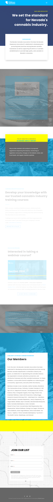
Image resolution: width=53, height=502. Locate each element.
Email (12, 466)
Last (12, 460)
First (12, 455)
